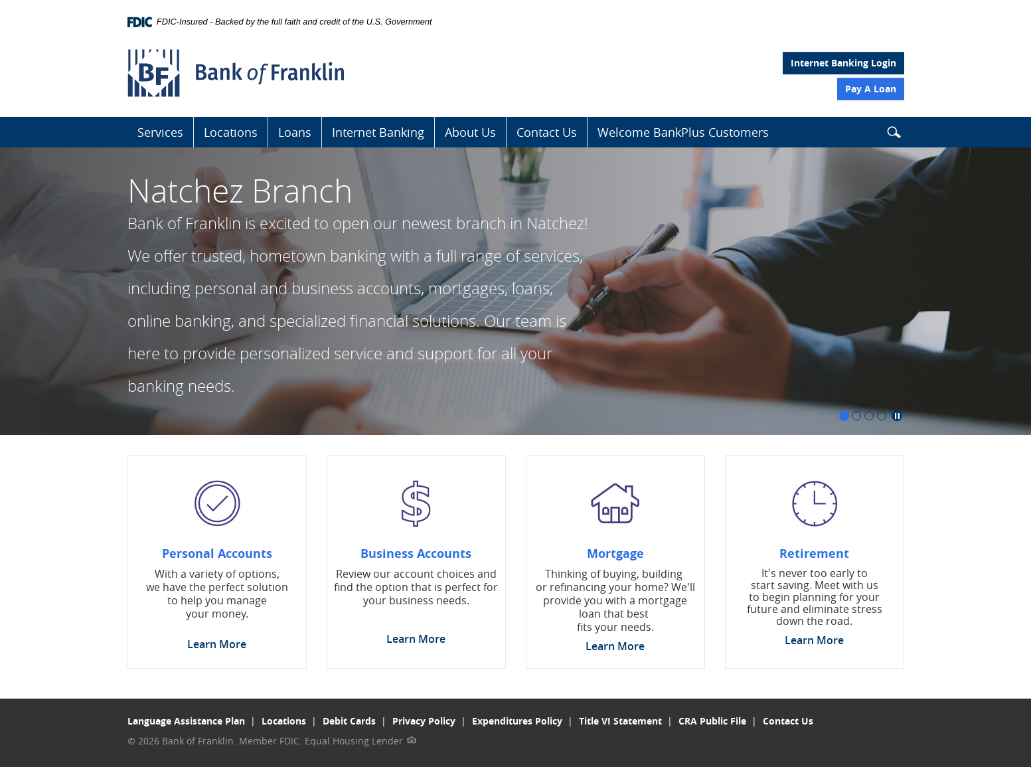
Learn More (216, 644)
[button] (893, 134)
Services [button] (160, 132)
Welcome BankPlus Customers (683, 132)
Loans (294, 132)
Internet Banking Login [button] (843, 62)
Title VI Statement (620, 721)
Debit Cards (349, 721)
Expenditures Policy (517, 721)
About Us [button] (470, 132)
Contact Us (546, 132)
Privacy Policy (423, 721)
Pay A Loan (870, 88)
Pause (897, 415)
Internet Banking (378, 132)
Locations (231, 132)
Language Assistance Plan (186, 721)
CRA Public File (712, 721)
